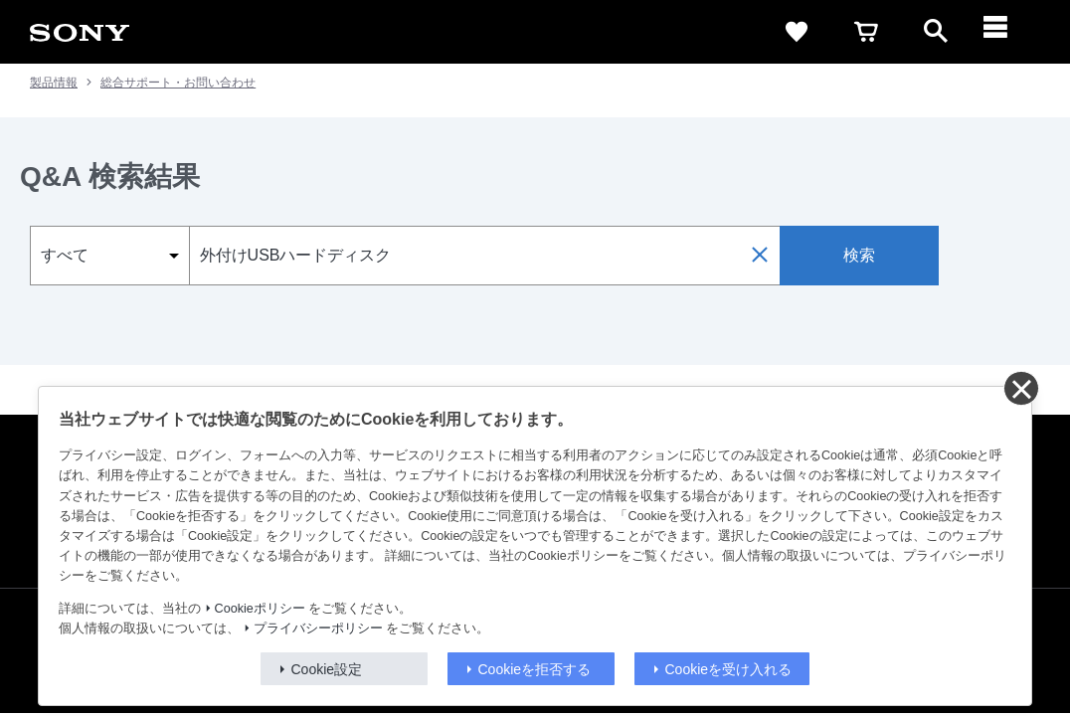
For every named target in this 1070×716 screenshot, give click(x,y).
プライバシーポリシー (318, 628)
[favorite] (796, 32)
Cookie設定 (327, 669)
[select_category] (110, 255)
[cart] (866, 32)
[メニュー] (1005, 32)
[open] (936, 32)
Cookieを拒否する (535, 669)
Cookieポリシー (260, 609)
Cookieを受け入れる (729, 669)
